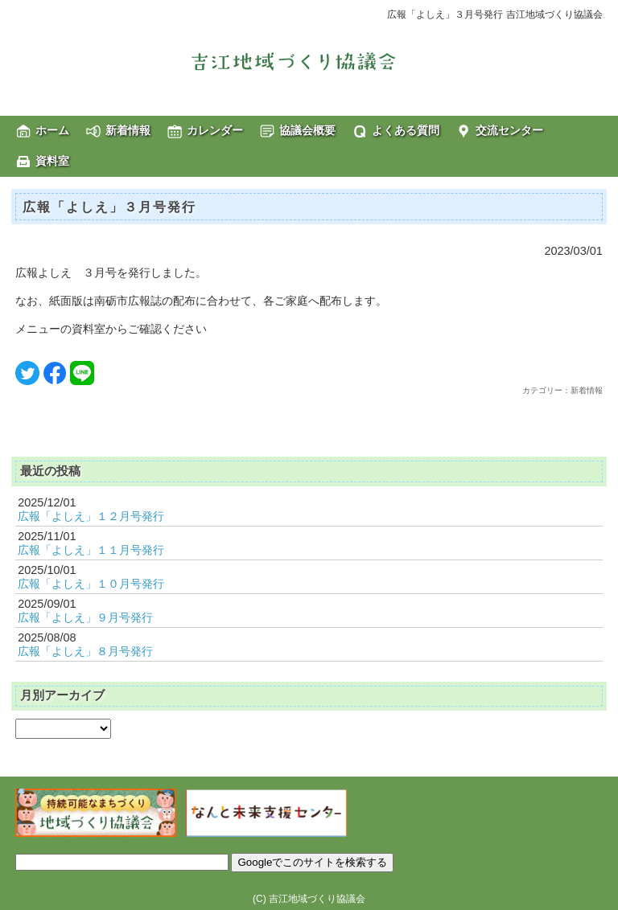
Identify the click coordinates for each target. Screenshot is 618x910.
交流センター (509, 130)
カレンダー (215, 130)
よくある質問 (405, 130)
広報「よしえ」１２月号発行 (91, 516)
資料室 (52, 160)
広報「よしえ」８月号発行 (85, 651)
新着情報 (127, 130)
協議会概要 (307, 130)
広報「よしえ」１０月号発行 (91, 583)
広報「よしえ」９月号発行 (85, 617)
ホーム (52, 130)
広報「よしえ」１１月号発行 (91, 549)
